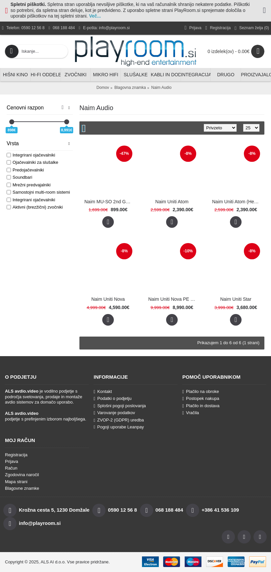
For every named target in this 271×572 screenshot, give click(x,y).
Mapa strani (16, 481)
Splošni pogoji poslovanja (120, 406)
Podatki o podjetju (112, 398)
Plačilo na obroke (200, 391)
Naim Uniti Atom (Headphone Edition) (237, 201)
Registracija (16, 454)
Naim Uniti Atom (171, 201)
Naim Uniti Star (235, 299)
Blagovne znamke (22, 488)
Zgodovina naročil (22, 474)
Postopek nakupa (200, 398)
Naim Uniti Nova (108, 299)
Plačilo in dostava (200, 406)
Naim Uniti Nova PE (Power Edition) (173, 299)
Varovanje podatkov (114, 412)
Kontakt (103, 391)
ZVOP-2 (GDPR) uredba (119, 419)
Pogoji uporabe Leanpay (119, 426)
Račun (11, 468)
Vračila (190, 412)
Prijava (11, 461)
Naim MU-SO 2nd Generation (109, 201)
